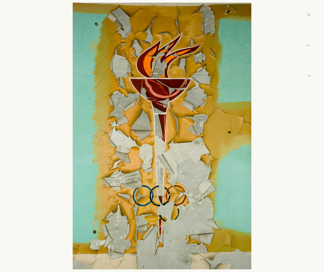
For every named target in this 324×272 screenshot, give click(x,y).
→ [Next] (309, 75)
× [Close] (308, 15)
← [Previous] (309, 45)
